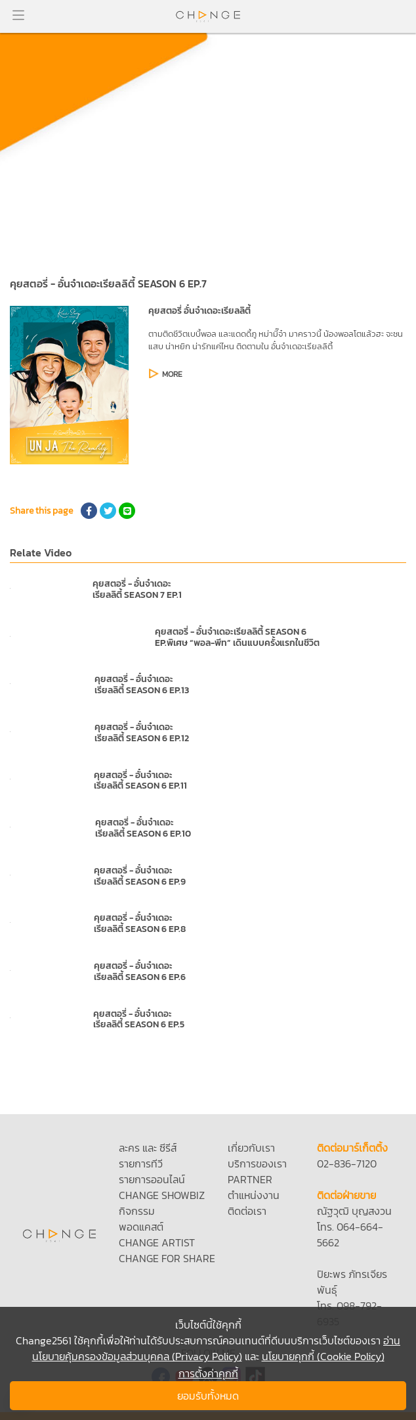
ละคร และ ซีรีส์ (148, 1148)
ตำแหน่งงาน (254, 1195)
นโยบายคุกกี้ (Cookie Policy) (323, 1356)
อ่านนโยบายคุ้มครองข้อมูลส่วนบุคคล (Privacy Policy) (216, 1348)
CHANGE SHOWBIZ (162, 1195)
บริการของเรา (257, 1163)
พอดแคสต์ (141, 1227)
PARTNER (250, 1179)
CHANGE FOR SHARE (167, 1258)
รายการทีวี (141, 1163)
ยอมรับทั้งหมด (208, 1396)
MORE (172, 374)
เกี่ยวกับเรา (251, 1148)
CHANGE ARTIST (157, 1242)
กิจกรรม (137, 1211)
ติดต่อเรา (247, 1211)
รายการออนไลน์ (152, 1179)
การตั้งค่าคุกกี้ (208, 1373)
